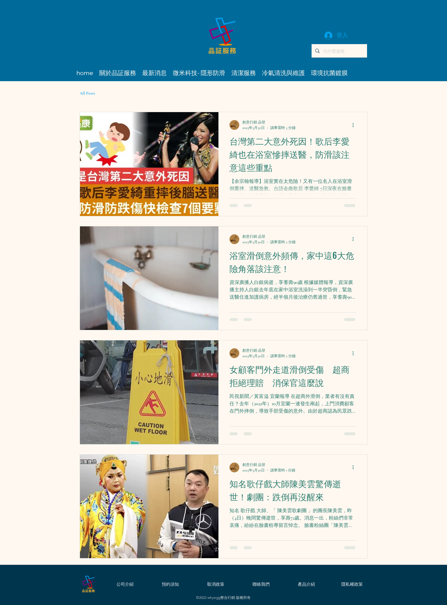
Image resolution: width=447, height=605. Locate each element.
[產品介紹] (306, 584)
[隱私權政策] (352, 584)
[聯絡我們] (261, 584)
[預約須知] (170, 584)
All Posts (87, 93)
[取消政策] (215, 584)
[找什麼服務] (338, 51)
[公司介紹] (125, 584)
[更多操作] (355, 125)
